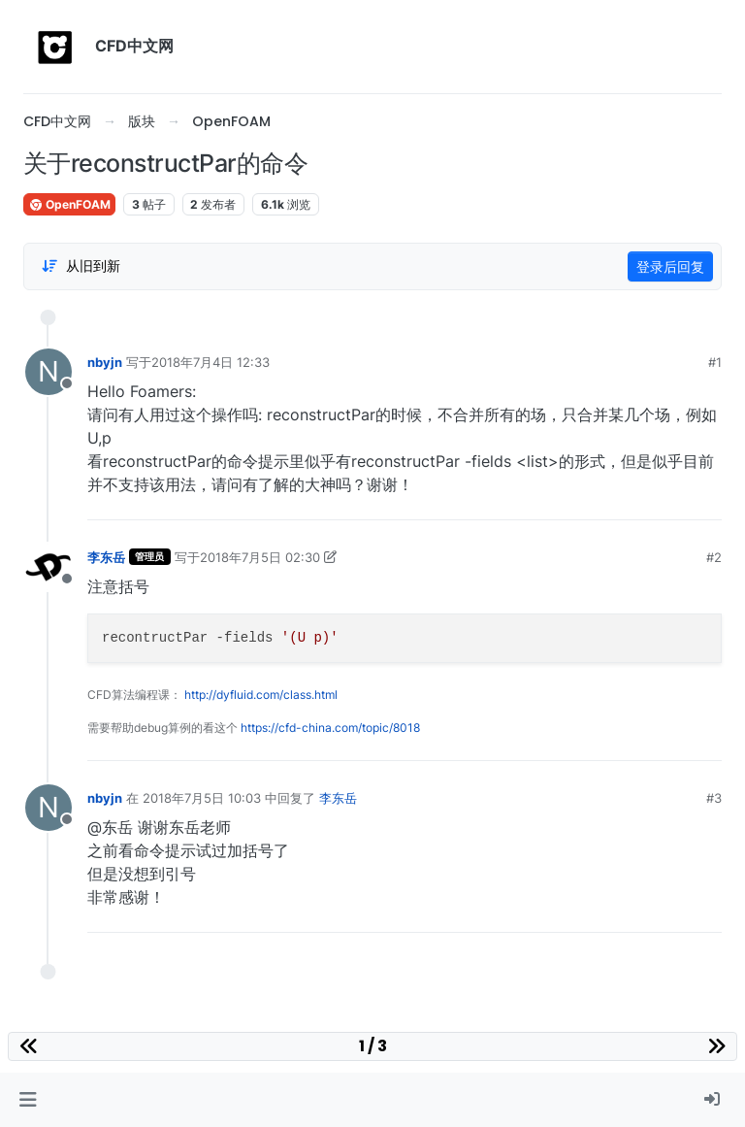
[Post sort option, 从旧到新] (80, 266)
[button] (28, 1099)
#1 (715, 362)
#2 (714, 557)
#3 (714, 798)
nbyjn (104, 362)
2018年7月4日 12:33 (210, 362)
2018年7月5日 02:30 (260, 557)
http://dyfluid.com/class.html (261, 694)
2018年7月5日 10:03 (202, 798)
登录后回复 (670, 266)
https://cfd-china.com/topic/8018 (330, 727)
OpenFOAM (69, 204)
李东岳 (106, 557)
